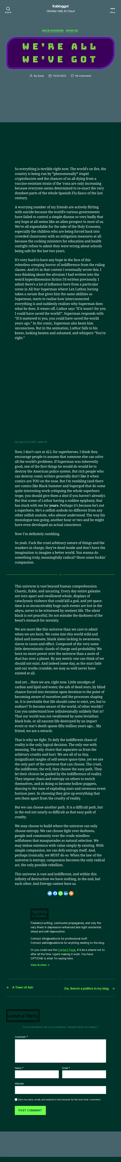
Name (19, 1073)
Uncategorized (53, 31)
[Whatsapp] (60, 894)
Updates (73, 31)
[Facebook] (55, 894)
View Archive (40, 965)
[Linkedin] (65, 894)
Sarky (40, 76)
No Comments (84, 76)
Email (66, 1073)
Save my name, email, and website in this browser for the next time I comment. (59, 1104)
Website (19, 1088)
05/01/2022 (59, 76)
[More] (71, 894)
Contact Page (66, 950)
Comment (21, 1042)
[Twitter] (49, 894)
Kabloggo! (60, 6)
